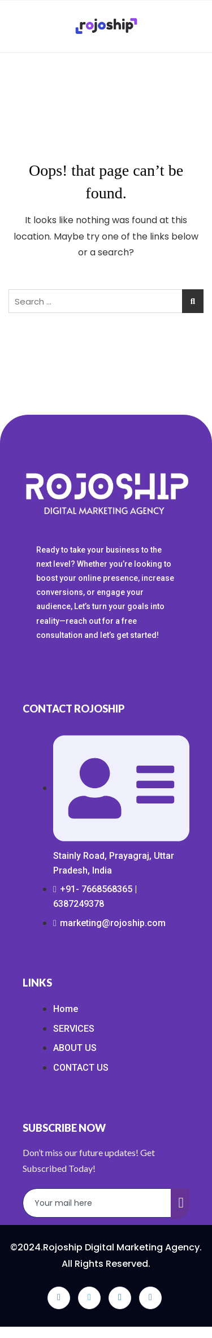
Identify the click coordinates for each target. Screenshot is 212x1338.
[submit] (180, 1203)
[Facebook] (58, 1298)
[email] (97, 1203)
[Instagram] (150, 1298)
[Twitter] (89, 1298)
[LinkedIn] (120, 1298)
